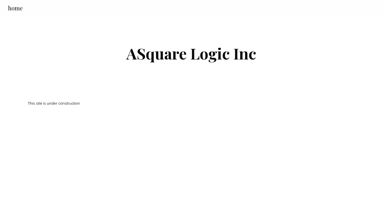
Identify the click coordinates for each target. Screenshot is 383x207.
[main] (191, 53)
